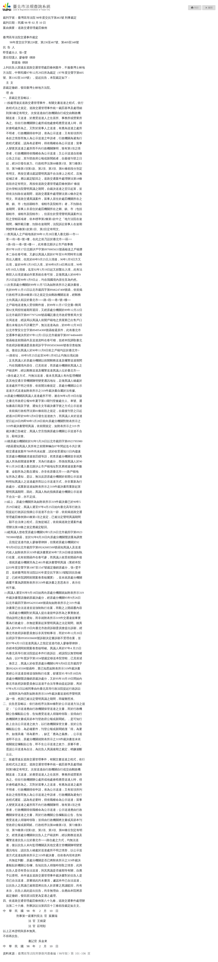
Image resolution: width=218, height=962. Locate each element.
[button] (194, 7)
